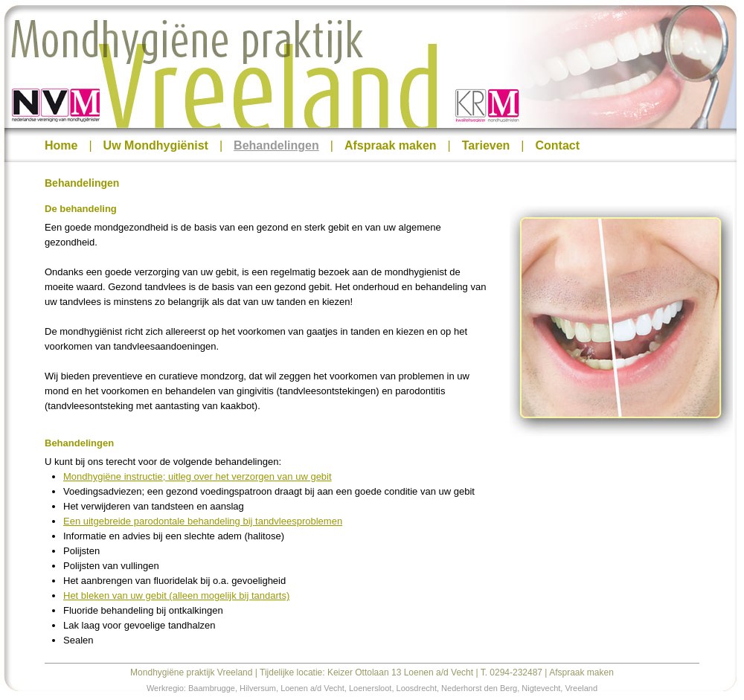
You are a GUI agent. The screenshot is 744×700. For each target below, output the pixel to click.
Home (61, 145)
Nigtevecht (541, 688)
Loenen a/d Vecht (312, 688)
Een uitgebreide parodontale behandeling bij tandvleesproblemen (202, 521)
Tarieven (486, 145)
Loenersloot (370, 688)
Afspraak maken (390, 145)
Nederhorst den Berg (479, 688)
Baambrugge (211, 688)
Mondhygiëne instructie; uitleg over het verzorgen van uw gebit (197, 476)
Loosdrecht (417, 688)
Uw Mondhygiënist (155, 145)
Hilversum (258, 688)
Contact (558, 145)
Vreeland (581, 688)
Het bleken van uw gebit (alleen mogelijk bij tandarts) (176, 595)
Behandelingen (276, 145)
